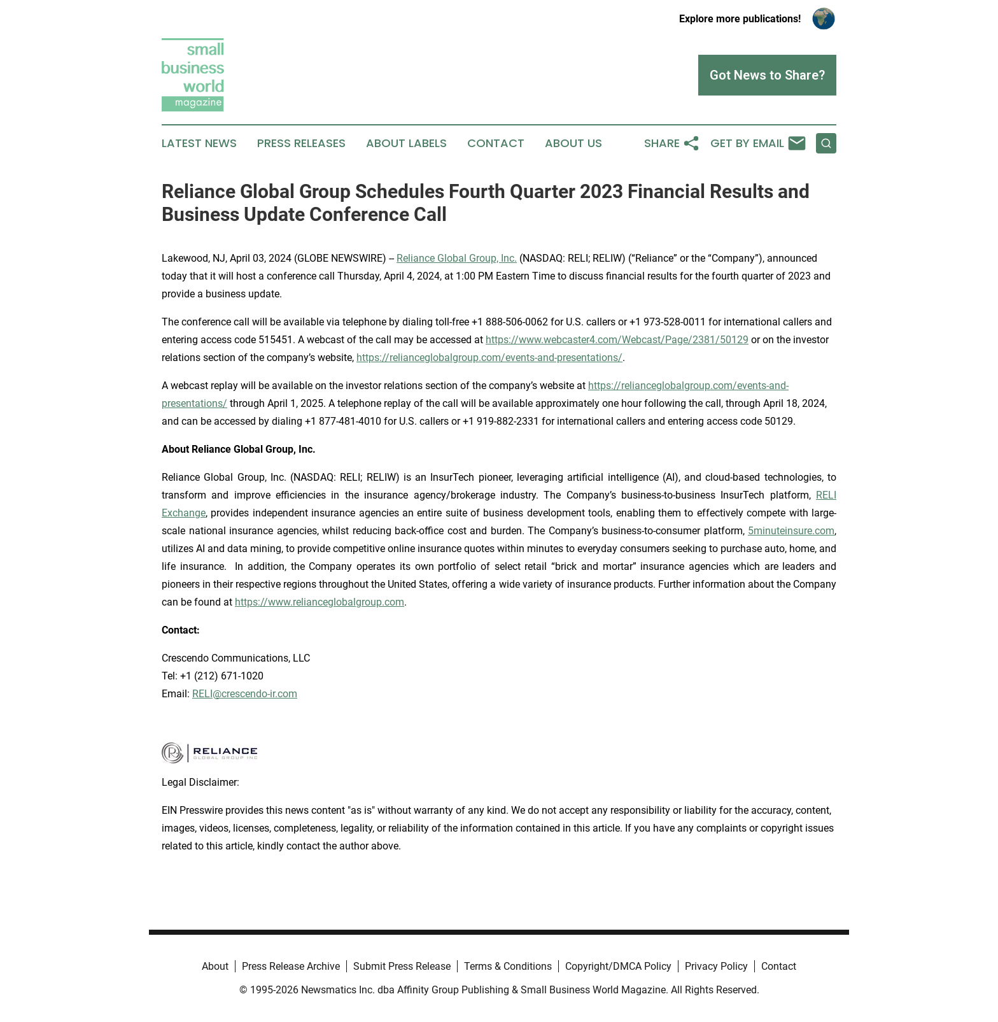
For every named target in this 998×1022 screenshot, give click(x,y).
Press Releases (301, 143)
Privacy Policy (716, 966)
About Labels (406, 143)
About (215, 966)
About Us (573, 143)
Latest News (199, 143)
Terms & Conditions (508, 966)
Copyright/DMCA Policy (618, 966)
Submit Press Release (402, 966)
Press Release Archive (291, 966)
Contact (495, 143)
